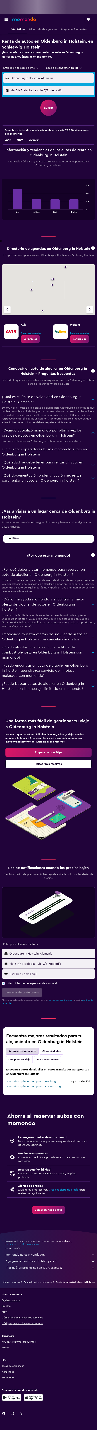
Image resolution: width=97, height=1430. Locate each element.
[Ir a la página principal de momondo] (24, 19)
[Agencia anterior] (7, 309)
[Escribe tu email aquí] (51, 974)
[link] (30, 339)
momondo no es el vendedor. (50, 1254)
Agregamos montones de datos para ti (50, 1261)
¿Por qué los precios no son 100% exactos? (50, 1268)
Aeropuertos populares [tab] (22, 1051)
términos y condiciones (60, 1000)
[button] (6, 19)
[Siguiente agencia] (89, 309)
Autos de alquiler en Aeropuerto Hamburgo (32, 1081)
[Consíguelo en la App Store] (33, 1397)
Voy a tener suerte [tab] (47, 1059)
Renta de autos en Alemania (38, 1282)
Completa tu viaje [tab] (19, 1059)
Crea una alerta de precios (64, 1190)
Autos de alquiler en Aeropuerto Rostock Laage (34, 1086)
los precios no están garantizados (22, 1244)
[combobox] (21, 68)
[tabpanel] (48, 201)
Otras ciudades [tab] (51, 1051)
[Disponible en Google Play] (11, 1397)
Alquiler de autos (11, 1282)
